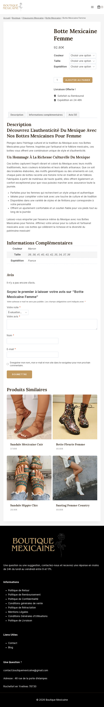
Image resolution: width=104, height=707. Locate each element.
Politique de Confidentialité (23, 599)
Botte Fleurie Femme (70, 444)
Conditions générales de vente (25, 603)
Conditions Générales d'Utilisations (28, 616)
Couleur (59, 55)
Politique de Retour (18, 590)
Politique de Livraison (20, 620)
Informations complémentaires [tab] (46, 114)
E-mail (11, 349)
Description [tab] (17, 114)
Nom (10, 335)
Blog (10, 647)
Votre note (14, 307)
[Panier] (100, 7)
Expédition (60, 66)
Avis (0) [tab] (73, 114)
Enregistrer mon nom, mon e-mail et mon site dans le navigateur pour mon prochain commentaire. (50, 364)
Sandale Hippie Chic (24, 505)
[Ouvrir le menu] (93, 7)
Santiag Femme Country (73, 505)
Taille (57, 61)
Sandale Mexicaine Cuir (26, 444)
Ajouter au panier (77, 80)
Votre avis (13, 316)
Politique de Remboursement (24, 594)
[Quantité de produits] (58, 80)
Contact (12, 643)
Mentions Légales (18, 612)
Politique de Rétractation (22, 607)
